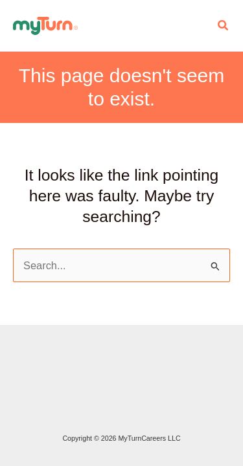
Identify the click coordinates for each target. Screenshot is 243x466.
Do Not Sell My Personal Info (13, 414)
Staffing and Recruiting (13, 346)
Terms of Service (13, 397)
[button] (223, 25)
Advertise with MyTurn (13, 363)
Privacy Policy (13, 380)
